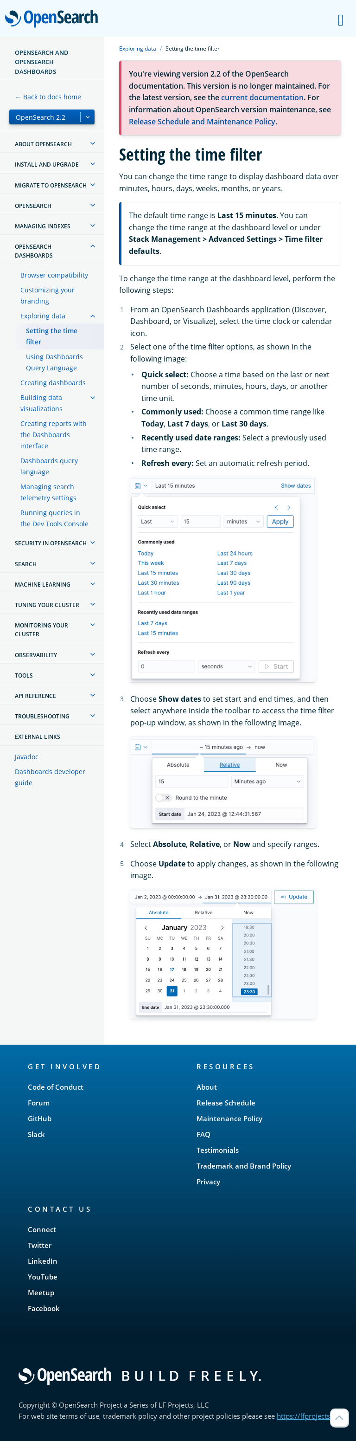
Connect (42, 1229)
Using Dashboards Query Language (54, 362)
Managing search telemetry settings (48, 492)
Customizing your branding (47, 295)
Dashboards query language (49, 466)
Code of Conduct (55, 1087)
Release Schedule (226, 1102)
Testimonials (218, 1150)
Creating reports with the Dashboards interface (53, 434)
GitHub (39, 1118)
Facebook (44, 1308)
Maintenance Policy (229, 1118)
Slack (36, 1134)
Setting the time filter (51, 336)
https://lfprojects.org (310, 1416)
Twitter (39, 1245)
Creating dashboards (53, 382)
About (207, 1087)
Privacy (208, 1181)
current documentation (262, 97)
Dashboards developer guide (50, 777)
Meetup (41, 1292)
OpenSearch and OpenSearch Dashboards (42, 62)
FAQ (203, 1134)
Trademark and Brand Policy (244, 1165)
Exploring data (42, 315)
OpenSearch (54, 19)
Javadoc (26, 756)
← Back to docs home (48, 96)
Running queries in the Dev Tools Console (54, 518)
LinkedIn (42, 1261)
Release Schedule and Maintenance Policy (202, 121)
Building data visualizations (41, 403)
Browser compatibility (54, 275)
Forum (39, 1102)
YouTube (42, 1276)
